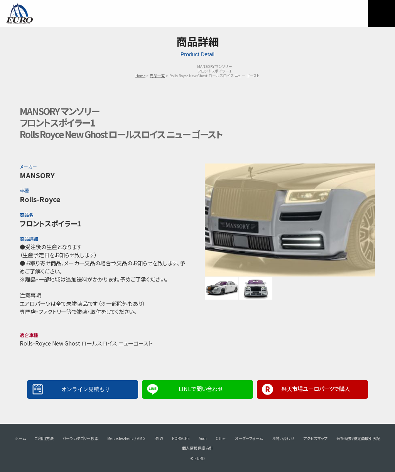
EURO (19, 13)
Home (140, 75)
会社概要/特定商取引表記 (358, 438)
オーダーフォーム (249, 438)
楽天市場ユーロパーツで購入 (315, 388)
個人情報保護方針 (197, 448)
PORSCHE (181, 438)
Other (221, 438)
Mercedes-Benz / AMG (126, 438)
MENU (381, 13)
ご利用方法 (44, 438)
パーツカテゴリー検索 (80, 438)
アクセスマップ (315, 438)
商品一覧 (157, 75)
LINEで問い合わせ (201, 388)
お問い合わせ (283, 438)
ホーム (20, 438)
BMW (158, 438)
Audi (203, 438)
